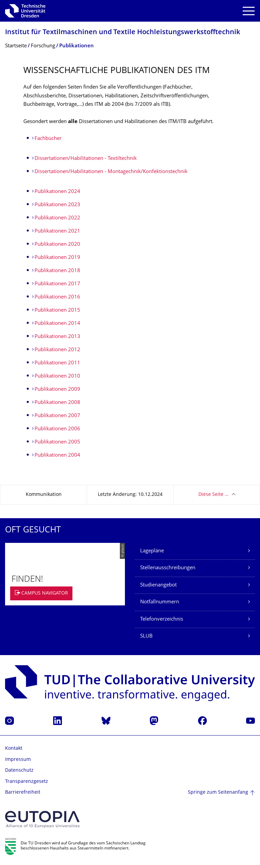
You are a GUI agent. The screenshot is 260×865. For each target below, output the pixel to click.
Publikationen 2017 (57, 284)
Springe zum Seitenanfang (218, 792)
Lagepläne (152, 551)
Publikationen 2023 (57, 205)
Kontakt (13, 748)
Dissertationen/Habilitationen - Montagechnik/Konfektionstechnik (111, 171)
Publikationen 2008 (57, 402)
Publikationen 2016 (57, 297)
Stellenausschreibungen (167, 568)
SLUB (146, 636)
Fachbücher (48, 138)
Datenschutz (19, 770)
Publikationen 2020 (57, 244)
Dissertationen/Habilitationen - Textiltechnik (86, 158)
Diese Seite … (213, 494)
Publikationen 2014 (57, 323)
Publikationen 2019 (57, 257)
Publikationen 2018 (57, 270)
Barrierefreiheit (22, 792)
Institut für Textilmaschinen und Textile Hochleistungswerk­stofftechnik (122, 32)
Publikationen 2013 (57, 336)
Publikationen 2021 (57, 231)
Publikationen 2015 (57, 310)
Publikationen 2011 (57, 363)
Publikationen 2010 (57, 376)
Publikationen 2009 (57, 389)
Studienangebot (158, 585)
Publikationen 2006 (57, 429)
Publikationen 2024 (57, 191)
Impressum (18, 760)
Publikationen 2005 (57, 442)
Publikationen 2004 (57, 455)
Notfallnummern (159, 602)
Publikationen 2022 (57, 218)
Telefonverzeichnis (161, 619)
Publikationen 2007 (57, 415)
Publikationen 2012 (57, 350)
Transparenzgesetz (26, 781)
